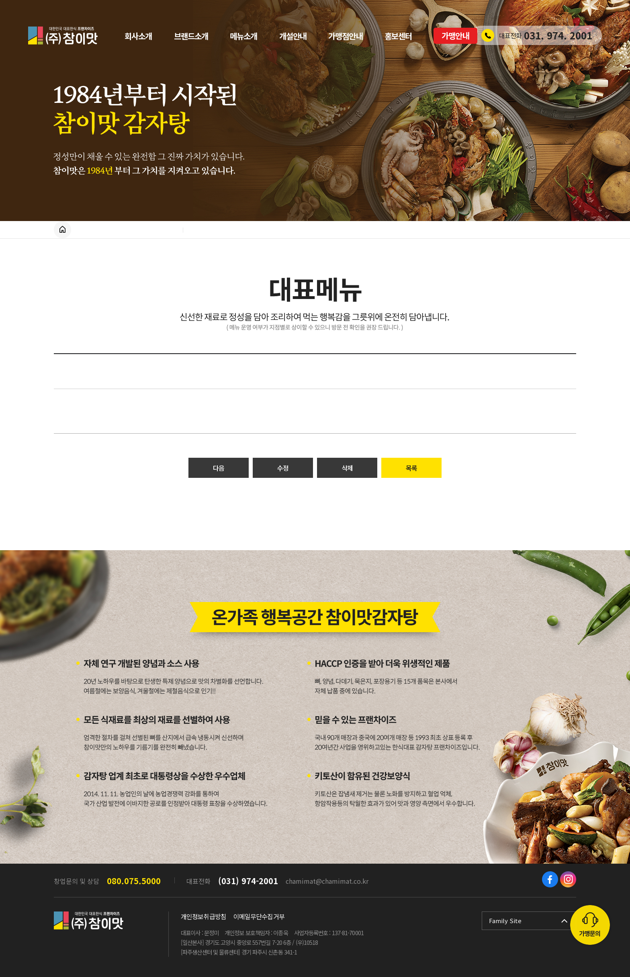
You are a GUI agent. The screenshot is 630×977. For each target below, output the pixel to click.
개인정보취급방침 (203, 916)
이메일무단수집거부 (258, 916)
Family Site (505, 920)
